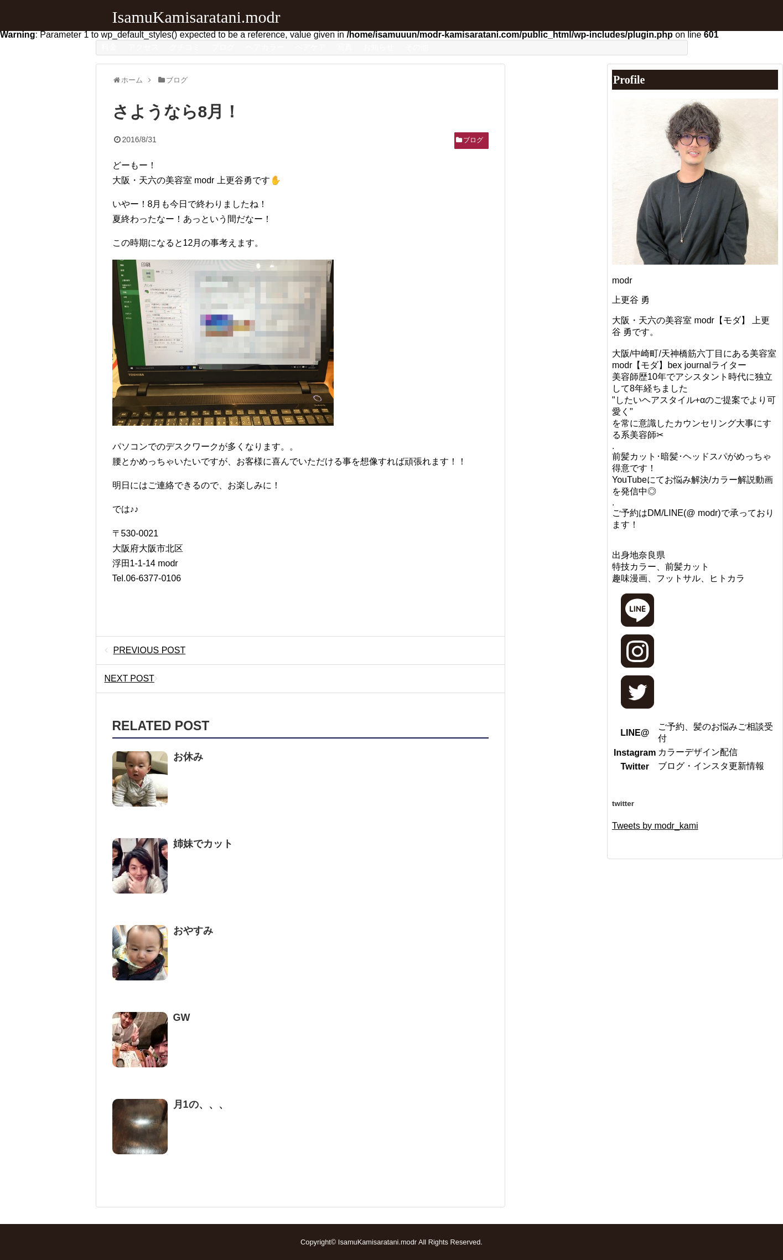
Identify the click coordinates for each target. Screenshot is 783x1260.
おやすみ (193, 930)
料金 (109, 47)
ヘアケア (310, 47)
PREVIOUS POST (145, 650)
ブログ (223, 47)
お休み (188, 756)
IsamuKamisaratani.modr (196, 17)
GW (181, 1017)
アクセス (143, 47)
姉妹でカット (203, 843)
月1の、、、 (201, 1104)
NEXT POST (134, 678)
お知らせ (378, 47)
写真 (344, 47)
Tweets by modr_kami (655, 825)
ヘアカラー (265, 47)
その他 (416, 47)
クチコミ (184, 47)
